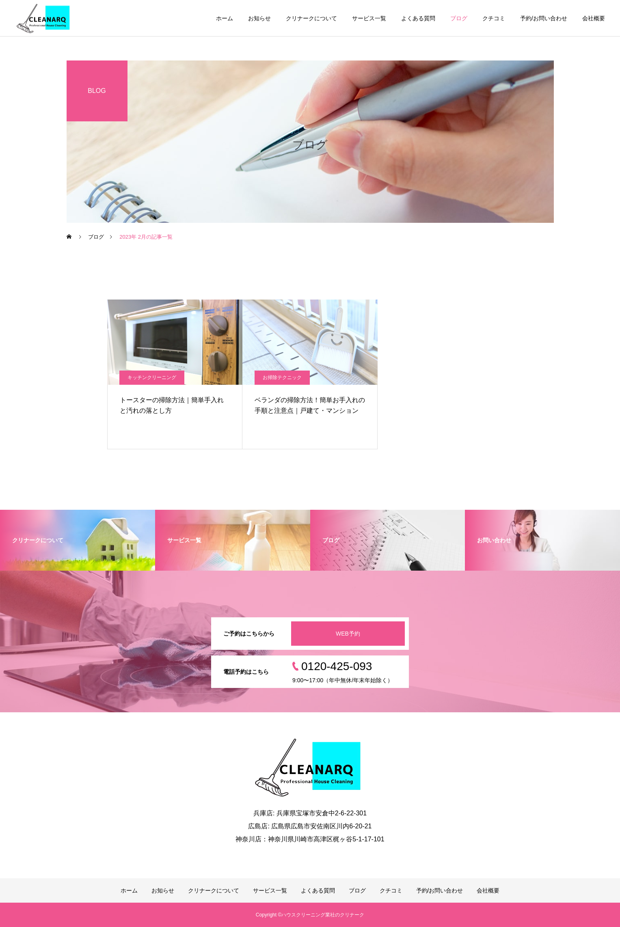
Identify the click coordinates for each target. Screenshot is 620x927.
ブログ (458, 18)
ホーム (224, 18)
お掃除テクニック (282, 377)
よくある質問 (418, 18)
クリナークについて (311, 18)
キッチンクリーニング (151, 377)
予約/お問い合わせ (543, 18)
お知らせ (259, 18)
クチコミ (493, 18)
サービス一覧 (369, 18)
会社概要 (593, 18)
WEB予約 (348, 633)
